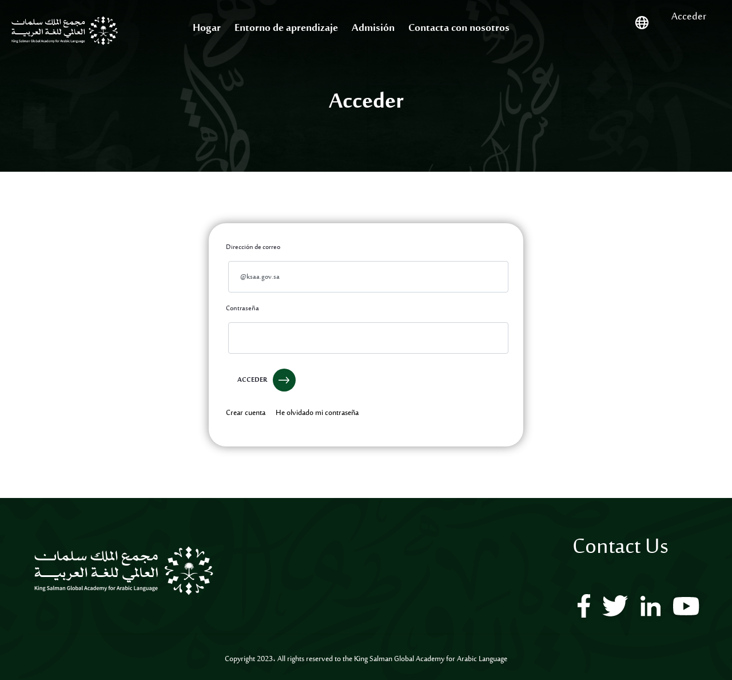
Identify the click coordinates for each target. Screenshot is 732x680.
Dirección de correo (253, 247)
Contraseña (242, 308)
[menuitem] (207, 29)
